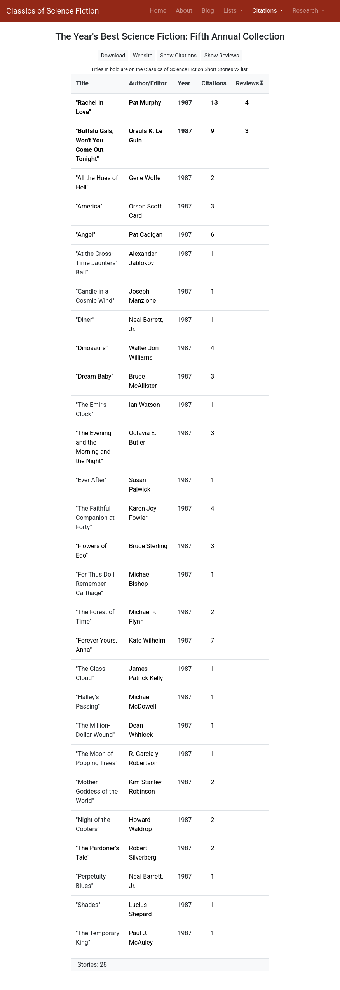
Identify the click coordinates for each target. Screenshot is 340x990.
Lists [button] (230, 10)
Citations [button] (265, 10)
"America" (89, 206)
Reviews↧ (250, 83)
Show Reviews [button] (221, 55)
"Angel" (85, 234)
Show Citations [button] (178, 55)
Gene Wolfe (145, 178)
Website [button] (142, 55)
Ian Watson (144, 404)
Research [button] (306, 10)
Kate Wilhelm (147, 640)
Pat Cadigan (145, 234)
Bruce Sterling (148, 546)
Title (82, 83)
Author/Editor (148, 83)
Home (159, 10)
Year (184, 83)
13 (214, 102)
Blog (208, 10)
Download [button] (113, 55)
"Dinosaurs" (92, 348)
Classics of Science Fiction (52, 11)
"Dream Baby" (94, 376)
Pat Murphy (145, 102)
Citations (214, 83)
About (184, 10)
